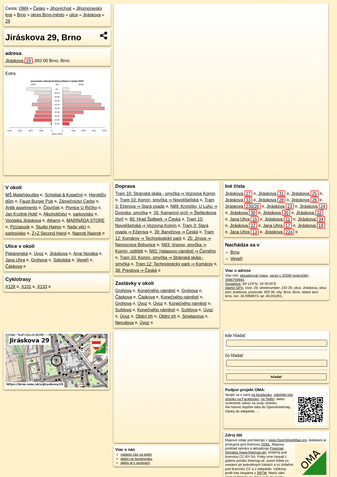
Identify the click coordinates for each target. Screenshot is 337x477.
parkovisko (83, 214)
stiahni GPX (234, 288)
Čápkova (13, 266)
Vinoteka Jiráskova (23, 220)
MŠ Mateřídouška (22, 195)
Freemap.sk (261, 175)
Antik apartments (21, 207)
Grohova (39, 260)
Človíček (51, 207)
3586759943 (234, 280)
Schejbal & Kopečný (64, 195)
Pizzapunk (20, 227)
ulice (73, 15)
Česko (39, 8)
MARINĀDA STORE (85, 220)
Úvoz (38, 253)
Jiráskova (92, 15)
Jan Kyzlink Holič (21, 214)
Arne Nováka (85, 253)
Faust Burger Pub (36, 201)
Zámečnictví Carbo (77, 201)
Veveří (83, 260)
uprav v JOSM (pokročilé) (289, 275)
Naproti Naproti (86, 233)
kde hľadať (235, 335)
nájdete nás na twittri (136, 454)
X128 (10, 286)
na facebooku (261, 395)
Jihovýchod (60, 8)
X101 (26, 286)
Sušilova (123, 310)
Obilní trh (144, 316)
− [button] (123, 21)
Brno (21, 15)
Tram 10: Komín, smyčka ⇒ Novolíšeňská (159, 200)
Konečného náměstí (156, 290)
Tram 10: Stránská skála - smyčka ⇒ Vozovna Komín (165, 193)
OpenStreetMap (234, 175)
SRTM (262, 473)
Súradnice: (233, 284)
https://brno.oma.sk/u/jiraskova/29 (303, 175)
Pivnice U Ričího (81, 207)
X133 (42, 286)
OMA (24, 8)
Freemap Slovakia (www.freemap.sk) (254, 450)
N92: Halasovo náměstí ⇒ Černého (182, 251)
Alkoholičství (55, 214)
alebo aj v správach (135, 463)
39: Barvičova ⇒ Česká (176, 232)
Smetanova (193, 316)
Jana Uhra (15, 260)
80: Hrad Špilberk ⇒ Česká (155, 219)
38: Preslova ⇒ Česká (136, 270)
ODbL (265, 444)
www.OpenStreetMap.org (287, 440)
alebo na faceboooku (136, 459)
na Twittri (267, 399)
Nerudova (124, 322)
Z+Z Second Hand (49, 233)
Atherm (54, 220)
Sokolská (62, 260)
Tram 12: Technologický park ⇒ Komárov (174, 264)
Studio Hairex (48, 227)
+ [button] (123, 13)
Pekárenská (16, 253)
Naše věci (76, 227)
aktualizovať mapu (254, 275)
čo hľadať (234, 355)
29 (7, 21)
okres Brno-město (47, 15)
